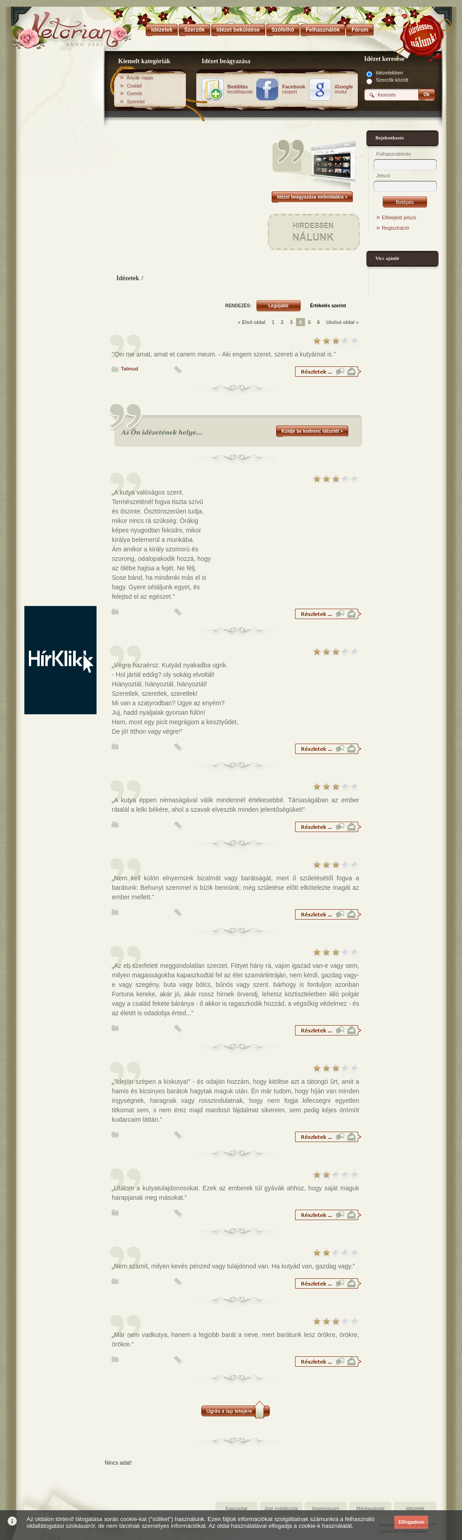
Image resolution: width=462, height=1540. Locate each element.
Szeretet (136, 101)
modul (344, 89)
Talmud (129, 368)
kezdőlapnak (240, 89)
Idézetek (127, 278)
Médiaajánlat (370, 1508)
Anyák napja (140, 77)
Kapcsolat (236, 1508)
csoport (293, 89)
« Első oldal (251, 322)
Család (134, 85)
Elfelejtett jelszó (399, 217)
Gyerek (134, 93)
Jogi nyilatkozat (281, 1508)
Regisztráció (395, 228)
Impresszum (325, 1508)
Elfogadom (411, 1522)
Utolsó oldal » (342, 322)
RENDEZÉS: (238, 305)
